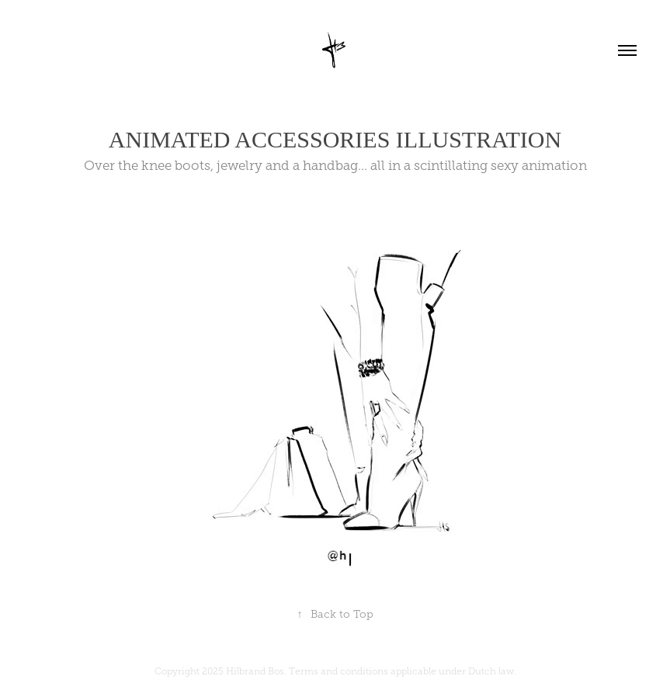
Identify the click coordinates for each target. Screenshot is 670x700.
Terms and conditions (338, 671)
